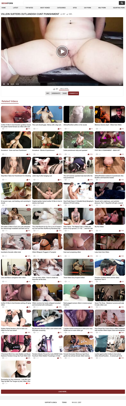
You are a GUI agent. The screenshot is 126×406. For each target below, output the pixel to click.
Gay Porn (87, 8)
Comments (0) (73, 93)
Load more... (63, 391)
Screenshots (56, 93)
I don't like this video (57, 89)
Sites (75, 8)
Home (4, 8)
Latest (15, 8)
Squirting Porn (119, 8)
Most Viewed (45, 8)
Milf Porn (102, 8)
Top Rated (29, 8)
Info (47, 93)
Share (65, 93)
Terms (64, 402)
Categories (61, 8)
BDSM (7, 3)
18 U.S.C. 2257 (76, 402)
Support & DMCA (51, 402)
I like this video (54, 89)
